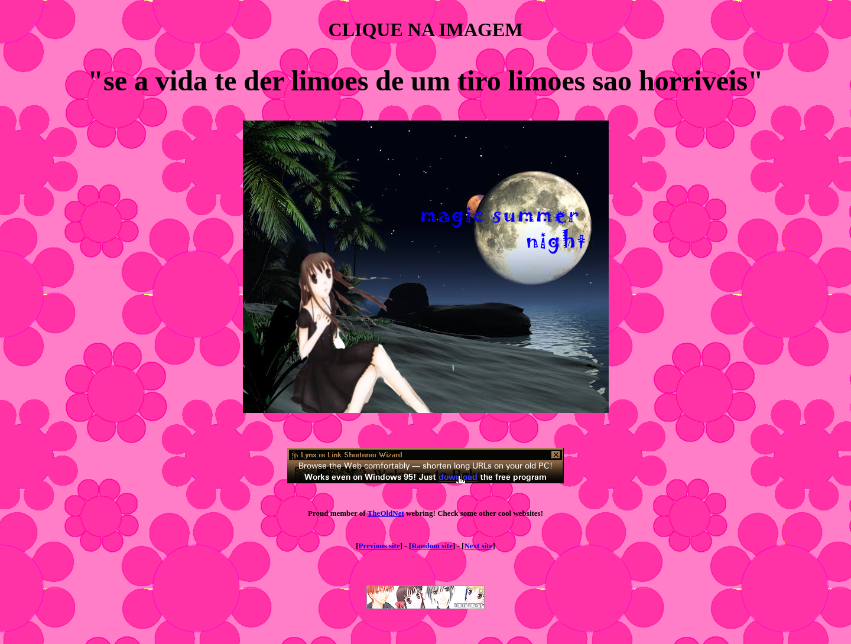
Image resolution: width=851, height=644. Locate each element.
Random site (432, 545)
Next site (478, 545)
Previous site (379, 545)
